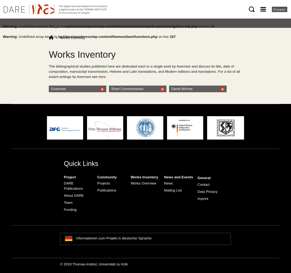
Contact (203, 185)
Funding (70, 210)
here (102, 77)
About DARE (74, 195)
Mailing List (173, 190)
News (168, 183)
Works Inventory (144, 177)
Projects (103, 183)
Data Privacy (207, 192)
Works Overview (143, 183)
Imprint (202, 199)
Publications (106, 190)
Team (68, 203)
